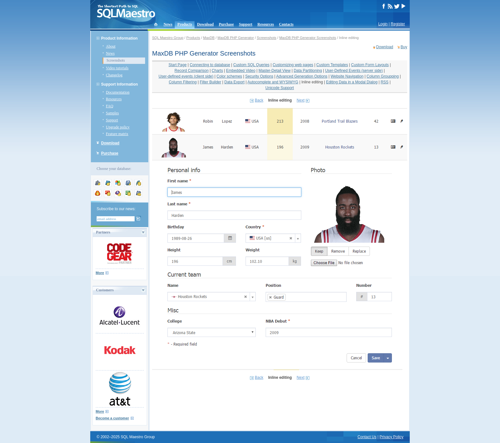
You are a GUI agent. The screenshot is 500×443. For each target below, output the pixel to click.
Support (245, 24)
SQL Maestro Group (167, 38)
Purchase (226, 24)
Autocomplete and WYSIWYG (272, 82)
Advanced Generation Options (301, 76)
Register (398, 24)
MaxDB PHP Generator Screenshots (307, 38)
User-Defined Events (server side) (354, 70)
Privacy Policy (391, 437)
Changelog (114, 75)
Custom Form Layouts (370, 65)
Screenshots (116, 60)
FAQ (109, 106)
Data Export (234, 82)
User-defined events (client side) (185, 76)
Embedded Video (240, 70)
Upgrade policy (117, 127)
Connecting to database (210, 65)
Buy (404, 47)
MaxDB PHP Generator (235, 38)
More (100, 273)
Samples (112, 113)
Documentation (117, 92)
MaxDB (209, 38)
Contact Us (366, 437)
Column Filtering (182, 82)
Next (301, 100)
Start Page (177, 65)
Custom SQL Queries (251, 65)
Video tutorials (117, 68)
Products (184, 24)
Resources (265, 24)
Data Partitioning (308, 70)
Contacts (286, 24)
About (110, 46)
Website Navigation (347, 76)
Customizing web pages (293, 65)
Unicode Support (279, 88)
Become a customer (112, 418)
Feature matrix (117, 134)
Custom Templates (332, 65)
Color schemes (229, 76)
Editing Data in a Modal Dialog (351, 82)
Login (382, 24)
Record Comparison (191, 70)
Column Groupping (383, 76)
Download (205, 24)
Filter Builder (210, 82)
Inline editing (312, 82)
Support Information (119, 84)
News (168, 24)
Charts (217, 70)
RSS (385, 82)
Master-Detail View (274, 70)
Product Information (119, 38)
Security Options (259, 76)
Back (259, 100)
